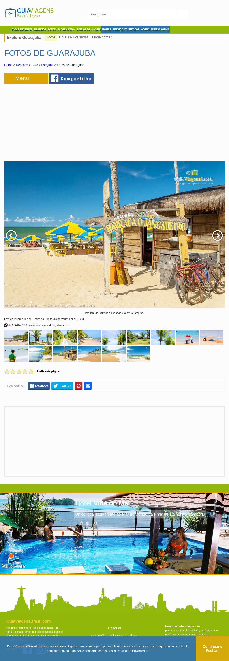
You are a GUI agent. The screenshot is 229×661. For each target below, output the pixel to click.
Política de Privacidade (132, 651)
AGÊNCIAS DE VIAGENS (155, 29)
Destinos (22, 65)
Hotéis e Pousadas (73, 37)
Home (8, 65)
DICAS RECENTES (22, 29)
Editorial (114, 628)
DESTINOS (40, 29)
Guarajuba (46, 65)
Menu (22, 78)
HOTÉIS (106, 29)
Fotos (51, 37)
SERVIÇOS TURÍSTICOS (126, 29)
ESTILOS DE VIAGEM (88, 29)
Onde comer (102, 37)
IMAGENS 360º (66, 29)
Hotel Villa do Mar (103, 503)
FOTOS (52, 29)
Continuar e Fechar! (212, 648)
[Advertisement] (52, 120)
